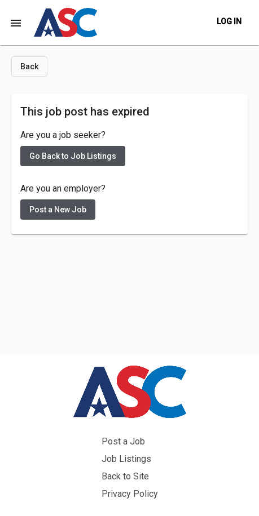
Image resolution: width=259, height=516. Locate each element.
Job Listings (126, 458)
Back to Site (125, 476)
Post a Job (123, 441)
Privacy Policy (130, 493)
